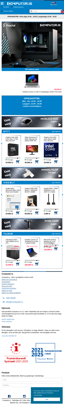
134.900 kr (48, 250)
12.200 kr (9, 265)
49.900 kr (28, 163)
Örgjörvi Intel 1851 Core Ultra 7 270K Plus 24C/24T (12, 139)
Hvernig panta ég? (8, 284)
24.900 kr (9, 214)
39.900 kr (47, 163)
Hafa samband (7, 321)
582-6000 (5, 7)
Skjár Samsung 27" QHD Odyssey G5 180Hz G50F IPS (31, 139)
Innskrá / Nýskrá (7, 11)
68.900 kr (28, 214)
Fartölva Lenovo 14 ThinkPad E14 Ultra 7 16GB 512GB (31, 241)
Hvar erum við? (7, 286)
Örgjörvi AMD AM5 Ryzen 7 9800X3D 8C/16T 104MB (31, 190)
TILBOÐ (8, 234)
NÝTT (6, 131)
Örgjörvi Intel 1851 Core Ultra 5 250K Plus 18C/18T (50, 139)
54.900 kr (9, 163)
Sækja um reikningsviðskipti (11, 293)
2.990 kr (47, 214)
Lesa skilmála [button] (38, 395)
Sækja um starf (7, 290)
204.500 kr (29, 265)
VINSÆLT (9, 182)
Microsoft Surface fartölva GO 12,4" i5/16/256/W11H (50, 241)
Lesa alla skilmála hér (9, 336)
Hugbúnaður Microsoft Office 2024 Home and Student (13, 190)
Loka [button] (46, 399)
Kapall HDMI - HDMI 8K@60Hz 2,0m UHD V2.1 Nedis (51, 190)
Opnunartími (6, 282)
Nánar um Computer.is (9, 279)
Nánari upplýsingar (8, 319)
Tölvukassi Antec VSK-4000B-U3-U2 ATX (12, 241)
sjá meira (56, 131)
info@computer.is (17, 7)
